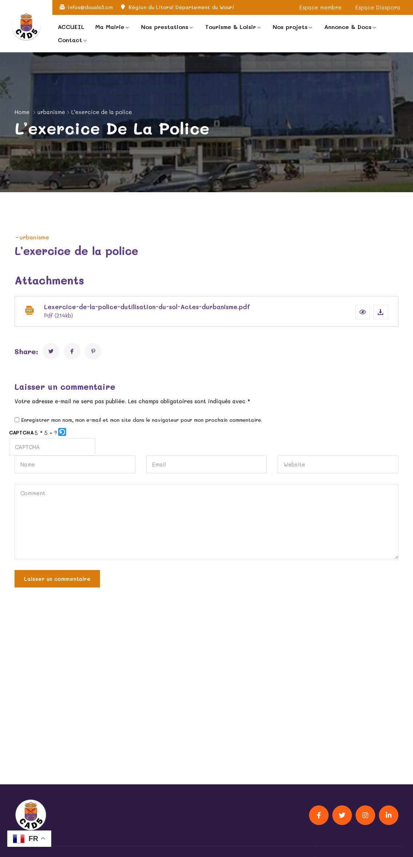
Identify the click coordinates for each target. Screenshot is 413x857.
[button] (362, 312)
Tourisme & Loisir (230, 27)
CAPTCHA (21, 432)
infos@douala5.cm (90, 7)
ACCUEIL (71, 27)
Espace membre (320, 7)
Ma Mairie (109, 27)
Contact (70, 40)
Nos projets (290, 27)
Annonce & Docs (348, 27)
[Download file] (380, 312)
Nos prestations (164, 27)
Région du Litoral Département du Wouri (181, 7)
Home (22, 112)
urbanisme (51, 112)
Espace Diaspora (377, 7)
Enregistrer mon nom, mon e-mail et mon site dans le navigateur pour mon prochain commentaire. (141, 420)
